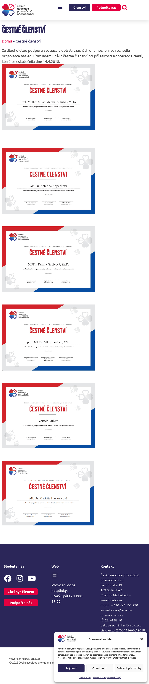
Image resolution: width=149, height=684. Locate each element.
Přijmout (71, 668)
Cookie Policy (85, 677)
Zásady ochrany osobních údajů (107, 677)
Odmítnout (99, 668)
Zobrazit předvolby (129, 668)
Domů (7, 45)
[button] (141, 639)
